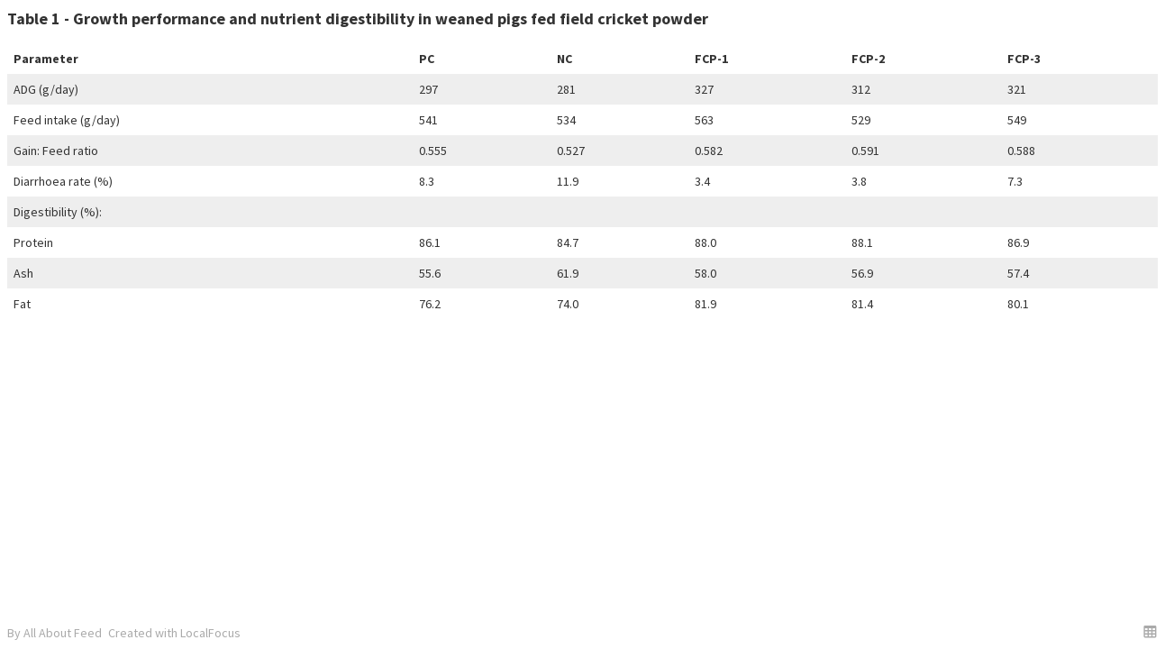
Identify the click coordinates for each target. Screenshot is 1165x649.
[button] (1150, 631)
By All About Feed (54, 633)
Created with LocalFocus (174, 633)
